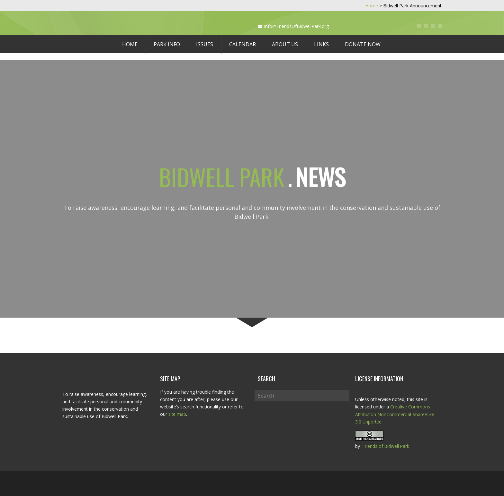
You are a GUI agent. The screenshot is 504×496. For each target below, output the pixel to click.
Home (130, 44)
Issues (204, 44)
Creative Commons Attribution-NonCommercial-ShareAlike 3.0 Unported (395, 414)
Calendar (242, 44)
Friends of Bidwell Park (386, 446)
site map (177, 414)
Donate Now (363, 44)
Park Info (167, 44)
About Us (285, 44)
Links (321, 44)
